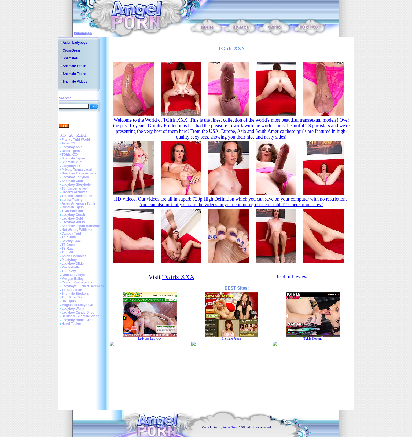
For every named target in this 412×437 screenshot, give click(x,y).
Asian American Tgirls (78, 203)
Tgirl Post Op (72, 297)
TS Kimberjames (74, 188)
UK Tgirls (69, 301)
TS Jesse (69, 245)
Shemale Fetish (74, 66)
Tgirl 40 (67, 252)
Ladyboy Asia (72, 147)
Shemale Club (72, 181)
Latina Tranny (72, 200)
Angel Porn (230, 427)
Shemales (70, 58)
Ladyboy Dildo (73, 263)
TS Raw (67, 248)
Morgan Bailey (73, 279)
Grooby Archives (74, 192)
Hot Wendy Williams (77, 230)
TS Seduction (72, 290)
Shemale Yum (72, 162)
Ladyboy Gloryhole (76, 185)
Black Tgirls (71, 151)
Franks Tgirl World (76, 139)
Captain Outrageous (77, 282)
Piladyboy (69, 260)
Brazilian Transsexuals (79, 173)
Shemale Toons (74, 74)
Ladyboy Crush (73, 215)
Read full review (291, 276)
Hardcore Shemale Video (81, 316)
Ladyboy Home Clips (78, 320)
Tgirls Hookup (312, 338)
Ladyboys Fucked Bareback (83, 286)
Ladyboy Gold (72, 218)
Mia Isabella (71, 267)
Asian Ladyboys (75, 43)
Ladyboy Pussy (73, 222)
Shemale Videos (75, 81)
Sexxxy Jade (71, 241)
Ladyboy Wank (73, 309)
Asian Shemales (74, 256)
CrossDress (72, 50)
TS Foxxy (69, 271)
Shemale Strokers (75, 294)
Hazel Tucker (71, 324)
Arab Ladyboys (73, 275)
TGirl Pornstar (72, 211)
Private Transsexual (77, 170)
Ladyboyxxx (71, 166)
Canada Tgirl (71, 233)
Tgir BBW (69, 237)
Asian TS (68, 143)
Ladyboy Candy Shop (78, 312)
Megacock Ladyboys (77, 305)
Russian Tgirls (73, 207)
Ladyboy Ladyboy (75, 177)
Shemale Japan (73, 158)
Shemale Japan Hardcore (81, 226)
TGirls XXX (70, 154)
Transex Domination (77, 196)
